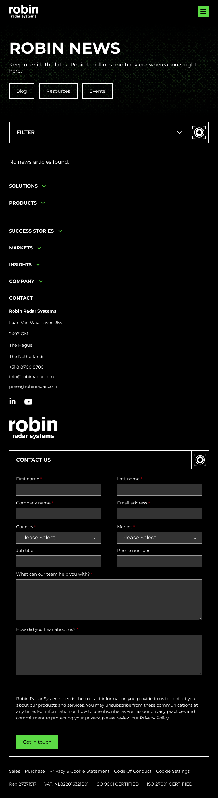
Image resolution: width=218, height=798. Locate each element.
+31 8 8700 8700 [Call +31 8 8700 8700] (26, 367)
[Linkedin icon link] (12, 401)
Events (97, 91)
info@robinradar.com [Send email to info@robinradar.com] (31, 376)
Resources (58, 91)
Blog (21, 91)
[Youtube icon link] (28, 401)
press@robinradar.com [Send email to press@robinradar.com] (33, 386)
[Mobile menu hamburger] (203, 11)
